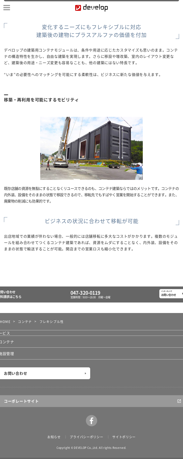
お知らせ (54, 437)
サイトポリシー (124, 437)
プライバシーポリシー (86, 437)
